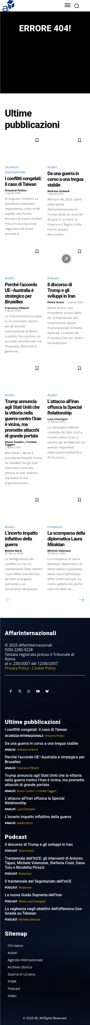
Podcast (53, 278)
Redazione (25, 874)
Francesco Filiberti (17, 308)
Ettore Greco (56, 302)
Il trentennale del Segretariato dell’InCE (38, 881)
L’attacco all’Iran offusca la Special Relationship (65, 407)
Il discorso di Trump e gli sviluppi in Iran (61, 290)
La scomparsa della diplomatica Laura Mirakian (66, 538)
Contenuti (55, 527)
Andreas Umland (59, 191)
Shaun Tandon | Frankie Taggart (20, 443)
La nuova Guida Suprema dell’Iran (33, 895)
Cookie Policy (43, 668)
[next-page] (81, 600)
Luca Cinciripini (58, 419)
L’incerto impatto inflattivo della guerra (21, 538)
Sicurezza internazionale (15, 169)
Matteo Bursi (13, 550)
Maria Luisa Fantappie (32, 901)
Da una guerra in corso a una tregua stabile (66, 179)
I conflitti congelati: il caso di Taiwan (23, 181)
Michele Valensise (59, 550)
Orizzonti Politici (15, 190)
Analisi (52, 167)
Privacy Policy (17, 668)
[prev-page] (8, 600)
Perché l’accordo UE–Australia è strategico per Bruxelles (21, 293)
